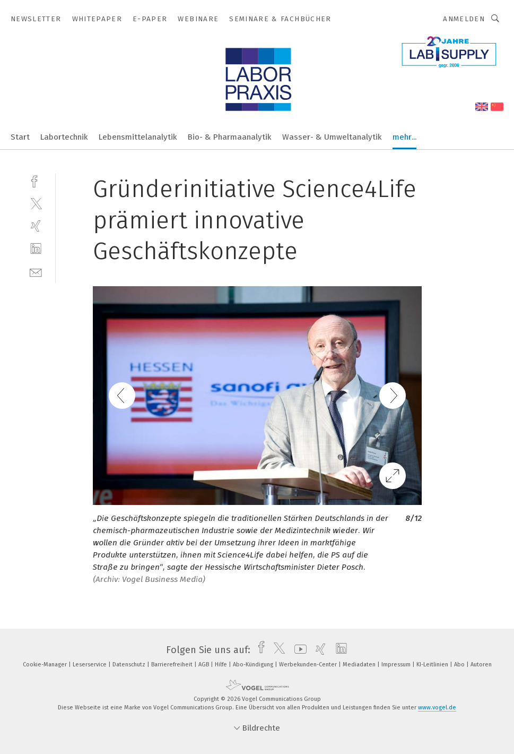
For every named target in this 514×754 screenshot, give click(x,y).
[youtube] (298, 650)
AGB (204, 664)
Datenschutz (129, 664)
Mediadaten (360, 664)
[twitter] (35, 203)
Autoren (481, 664)
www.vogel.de (437, 707)
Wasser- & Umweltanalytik (332, 137)
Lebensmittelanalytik (138, 137)
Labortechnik (64, 137)
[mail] (35, 271)
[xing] (35, 226)
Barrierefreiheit (172, 664)
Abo (460, 664)
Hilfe (222, 664)
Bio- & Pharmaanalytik (230, 137)
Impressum (396, 664)
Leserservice (90, 664)
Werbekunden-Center (308, 664)
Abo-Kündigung (254, 664)
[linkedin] (35, 248)
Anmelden (464, 18)
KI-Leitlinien (433, 664)
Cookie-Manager (45, 664)
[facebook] (35, 180)
